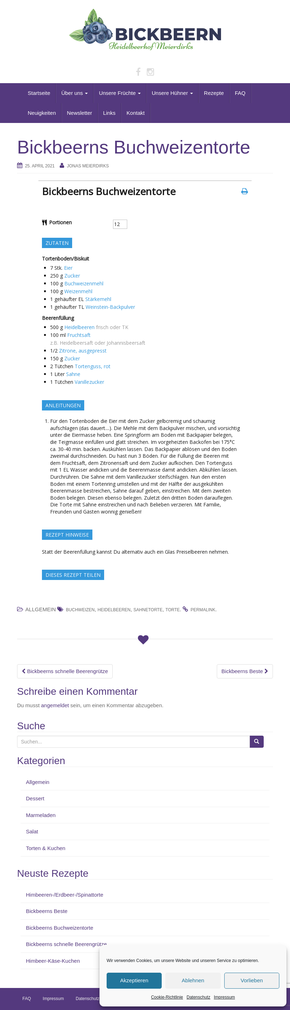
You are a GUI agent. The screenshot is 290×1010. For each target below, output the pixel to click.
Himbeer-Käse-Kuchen (53, 961)
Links (109, 113)
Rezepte (214, 93)
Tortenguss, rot (93, 366)
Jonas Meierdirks (88, 165)
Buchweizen (80, 609)
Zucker (72, 275)
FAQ (240, 93)
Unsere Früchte (120, 93)
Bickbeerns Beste (244, 671)
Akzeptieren (134, 980)
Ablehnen (193, 980)
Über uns (74, 93)
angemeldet (55, 705)
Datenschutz (198, 997)
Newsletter (79, 113)
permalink (202, 609)
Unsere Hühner (172, 93)
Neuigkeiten (42, 113)
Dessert (35, 798)
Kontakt (136, 113)
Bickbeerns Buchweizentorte (59, 928)
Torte (173, 609)
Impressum (224, 997)
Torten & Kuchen (45, 848)
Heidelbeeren (79, 327)
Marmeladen (40, 815)
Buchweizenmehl (83, 283)
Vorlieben (252, 980)
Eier (68, 267)
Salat (32, 831)
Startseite (39, 93)
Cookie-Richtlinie (167, 997)
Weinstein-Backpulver (110, 306)
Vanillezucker (89, 381)
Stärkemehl (98, 299)
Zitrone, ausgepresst (83, 350)
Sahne (73, 374)
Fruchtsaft (79, 335)
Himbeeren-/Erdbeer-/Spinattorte (64, 895)
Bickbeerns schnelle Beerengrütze (65, 671)
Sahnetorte (148, 609)
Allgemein (37, 782)
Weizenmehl (78, 291)
